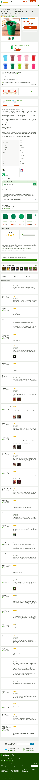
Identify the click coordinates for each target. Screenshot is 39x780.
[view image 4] (17, 269)
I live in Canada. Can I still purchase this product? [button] (12, 199)
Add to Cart (5, 105)
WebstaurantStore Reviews (15, 771)
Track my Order (34, 767)
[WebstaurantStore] (13, 755)
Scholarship (23, 770)
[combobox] (19, 5)
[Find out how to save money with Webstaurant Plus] (15, 46)
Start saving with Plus (11, 750)
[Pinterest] (12, 761)
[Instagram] (2, 761)
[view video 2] (19, 399)
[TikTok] (10, 761)
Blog (11, 765)
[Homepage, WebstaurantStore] (20, 1)
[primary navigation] (3, 2)
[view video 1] (4, 269)
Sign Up (32, 743)
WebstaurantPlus (3, 765)
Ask (34, 184)
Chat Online (33, 769)
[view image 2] (8, 269)
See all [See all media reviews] (36, 265)
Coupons (12, 769)
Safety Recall (13, 772)
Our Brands (23, 766)
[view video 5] (22, 269)
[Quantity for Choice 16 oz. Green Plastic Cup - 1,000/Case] (15, 50)
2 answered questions (14, 16)
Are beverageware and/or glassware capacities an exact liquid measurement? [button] (17, 192)
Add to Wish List (30, 31)
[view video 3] (13, 269)
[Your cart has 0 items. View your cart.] (36, 2)
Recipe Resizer (3, 770)
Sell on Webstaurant (25, 771)
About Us (23, 765)
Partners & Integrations (4, 771)
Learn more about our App (30, 750)
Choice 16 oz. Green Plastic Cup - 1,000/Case (21, 45)
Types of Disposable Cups (11, 208)
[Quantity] (23, 27)
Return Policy (24, 772)
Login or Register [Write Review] (19, 259)
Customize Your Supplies (5, 769)
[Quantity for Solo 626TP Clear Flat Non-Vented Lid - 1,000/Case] (13, 105)
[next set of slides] (37, 220)
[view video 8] (35, 269)
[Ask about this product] (19, 184)
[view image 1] (14, 399)
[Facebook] (7, 761)
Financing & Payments (25, 769)
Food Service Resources (15, 770)
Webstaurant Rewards (4, 766)
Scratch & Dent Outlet (14, 766)
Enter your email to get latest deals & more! (10, 744)
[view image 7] (30, 269)
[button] (9, 38)
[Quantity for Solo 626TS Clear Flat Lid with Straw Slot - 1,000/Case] (2, 105)
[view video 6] (26, 269)
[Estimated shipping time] (17, 73)
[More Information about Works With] (6, 98)
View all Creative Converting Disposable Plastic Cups (26, 91)
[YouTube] (4, 761)
